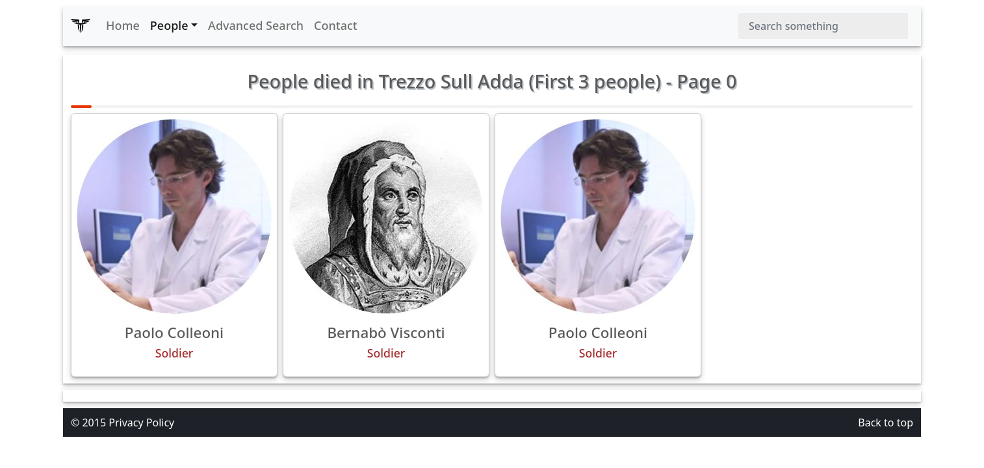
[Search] (823, 26)
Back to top (885, 422)
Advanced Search (256, 25)
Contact (335, 25)
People (169, 25)
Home (123, 25)
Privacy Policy (141, 422)
